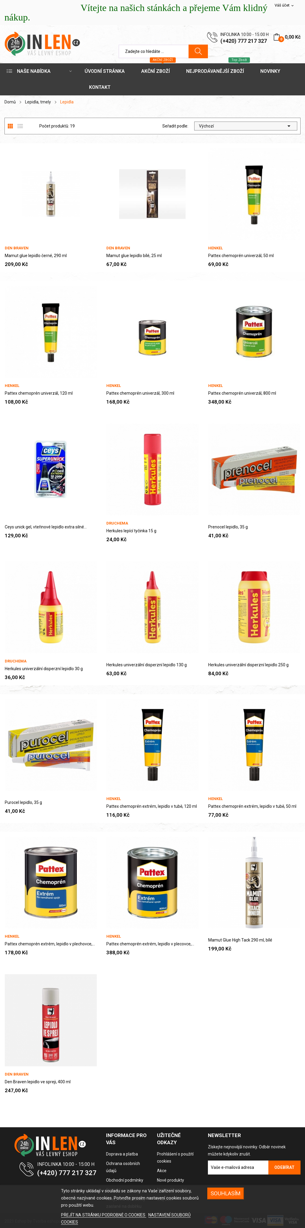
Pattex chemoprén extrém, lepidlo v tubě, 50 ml (252, 806)
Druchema (117, 523)
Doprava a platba (122, 1154)
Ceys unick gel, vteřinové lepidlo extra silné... (46, 527)
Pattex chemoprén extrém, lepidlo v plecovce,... (150, 944)
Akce (161, 1170)
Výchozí (245, 126)
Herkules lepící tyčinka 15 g (131, 530)
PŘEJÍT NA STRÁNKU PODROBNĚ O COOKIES (103, 1215)
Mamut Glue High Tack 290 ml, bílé (240, 940)
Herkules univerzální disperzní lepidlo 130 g (146, 664)
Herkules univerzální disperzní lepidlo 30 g (44, 668)
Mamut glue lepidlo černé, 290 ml (36, 255)
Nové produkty (170, 1180)
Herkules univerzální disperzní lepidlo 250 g (248, 664)
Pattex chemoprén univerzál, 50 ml (241, 255)
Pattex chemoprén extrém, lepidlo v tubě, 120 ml (151, 806)
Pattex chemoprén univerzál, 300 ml (140, 393)
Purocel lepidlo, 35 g (23, 802)
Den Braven (17, 248)
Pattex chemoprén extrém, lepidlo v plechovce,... (50, 944)
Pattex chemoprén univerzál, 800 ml (242, 393)
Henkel (215, 248)
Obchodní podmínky (124, 1180)
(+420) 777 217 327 (243, 41)
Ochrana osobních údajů (123, 1167)
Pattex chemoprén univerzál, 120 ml (39, 393)
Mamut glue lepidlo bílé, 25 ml (134, 255)
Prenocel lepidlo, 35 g (228, 527)
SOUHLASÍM (226, 1193)
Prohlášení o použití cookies (175, 1158)
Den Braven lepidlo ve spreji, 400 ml (38, 1081)
